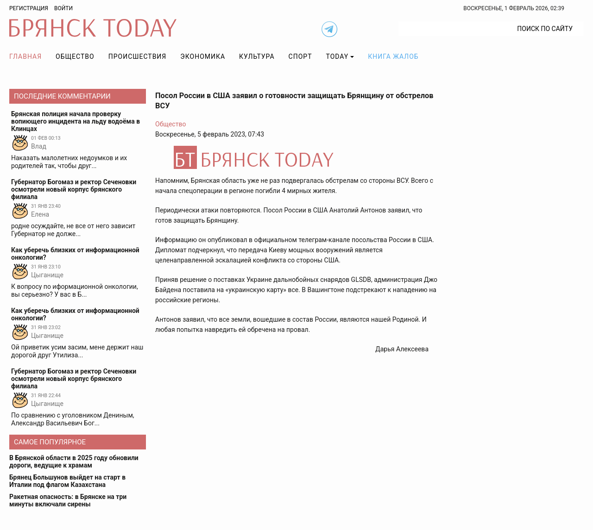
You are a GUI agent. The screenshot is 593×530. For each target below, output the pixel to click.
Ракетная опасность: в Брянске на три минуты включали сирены (67, 500)
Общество (75, 56)
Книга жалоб (393, 56)
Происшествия (137, 56)
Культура (256, 56)
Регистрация (28, 8)
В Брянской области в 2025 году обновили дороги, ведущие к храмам (74, 461)
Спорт (300, 56)
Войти (63, 8)
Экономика (202, 56)
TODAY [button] (337, 56)
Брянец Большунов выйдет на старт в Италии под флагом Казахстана (67, 481)
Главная (25, 56)
